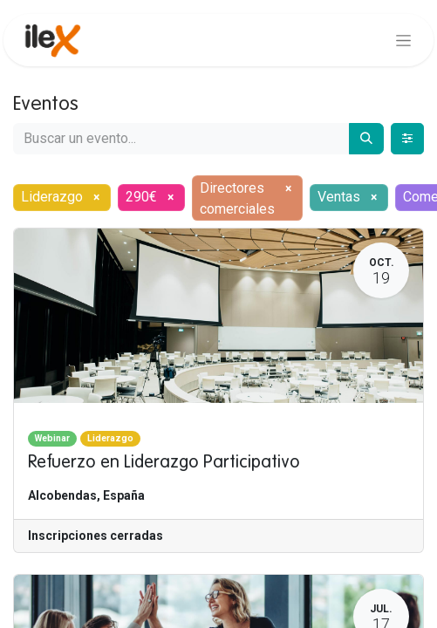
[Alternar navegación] (403, 40)
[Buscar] (366, 138)
